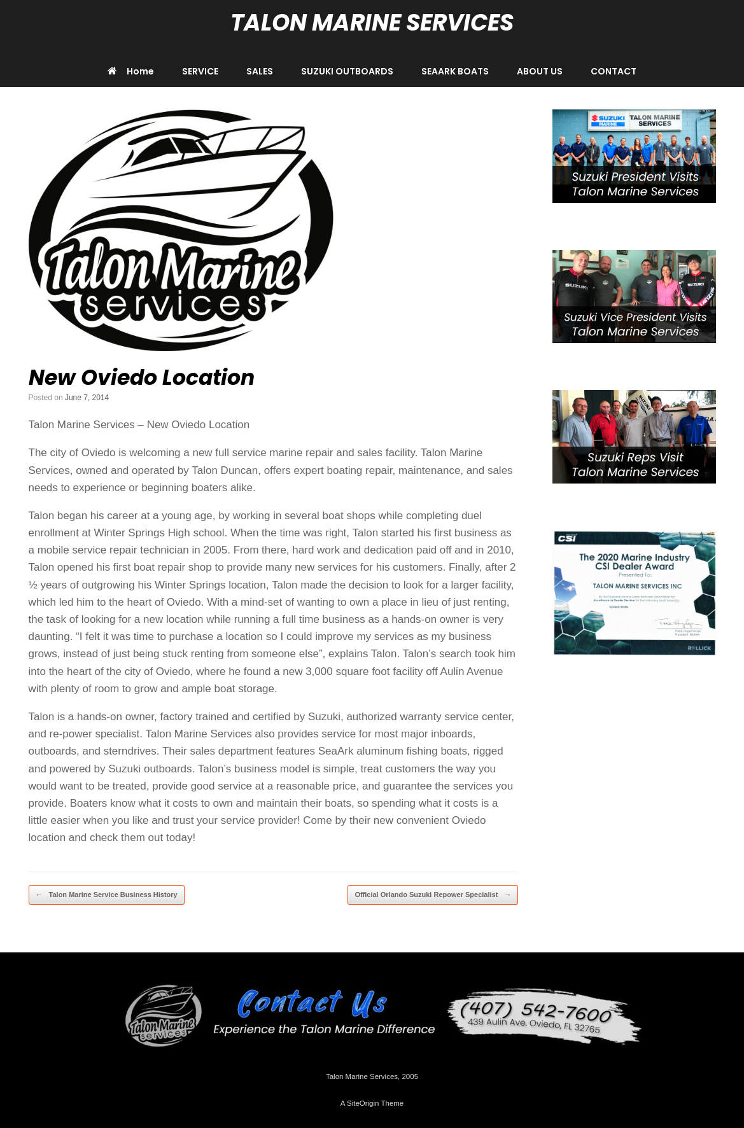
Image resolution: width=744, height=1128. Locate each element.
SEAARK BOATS (455, 71)
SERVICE (200, 71)
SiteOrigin (363, 1103)
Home (131, 71)
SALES (259, 71)
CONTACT (613, 71)
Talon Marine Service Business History (107, 894)
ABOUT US (540, 71)
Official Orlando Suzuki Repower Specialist (432, 894)
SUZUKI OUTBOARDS (347, 71)
